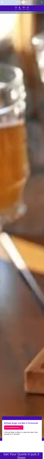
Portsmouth (26, 12)
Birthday (21, 12)
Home (17, 12)
